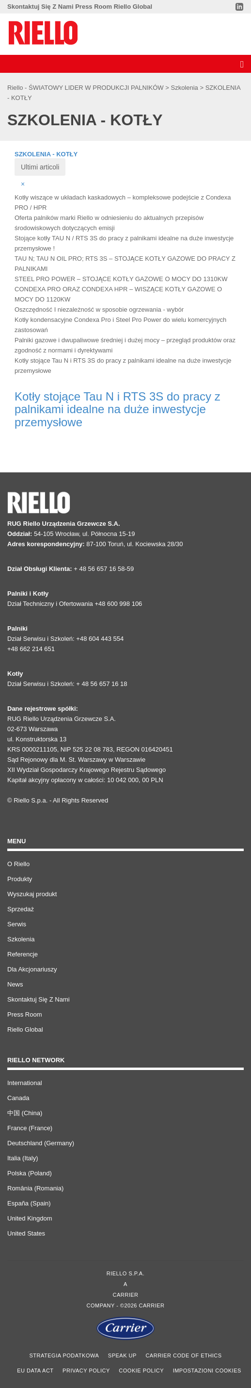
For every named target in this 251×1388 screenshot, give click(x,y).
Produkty (19, 879)
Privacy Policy (86, 1370)
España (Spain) (29, 1203)
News (15, 984)
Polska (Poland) (29, 1173)
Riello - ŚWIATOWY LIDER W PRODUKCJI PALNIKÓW (86, 87)
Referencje (22, 954)
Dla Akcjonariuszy (32, 969)
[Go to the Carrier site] (125, 1328)
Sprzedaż (20, 909)
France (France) (29, 1128)
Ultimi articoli (40, 167)
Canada (18, 1098)
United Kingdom (29, 1218)
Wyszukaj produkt (32, 894)
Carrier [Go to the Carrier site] (125, 1295)
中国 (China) (24, 1113)
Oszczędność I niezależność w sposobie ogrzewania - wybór (99, 309)
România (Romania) (35, 1188)
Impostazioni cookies (207, 1370)
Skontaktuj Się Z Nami (40, 6)
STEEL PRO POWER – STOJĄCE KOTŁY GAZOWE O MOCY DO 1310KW (121, 279)
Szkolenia (185, 87)
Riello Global (133, 6)
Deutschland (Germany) (40, 1143)
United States (26, 1233)
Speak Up (122, 1355)
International (24, 1083)
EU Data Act (35, 1370)
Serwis (16, 924)
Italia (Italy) (22, 1158)
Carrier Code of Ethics (183, 1355)
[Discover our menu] (241, 63)
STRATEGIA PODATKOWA (64, 1355)
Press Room (93, 6)
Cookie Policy (141, 1370)
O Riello (18, 864)
